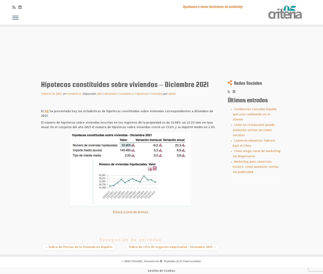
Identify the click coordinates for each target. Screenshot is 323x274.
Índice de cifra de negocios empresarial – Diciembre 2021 (172, 247)
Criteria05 (136, 261)
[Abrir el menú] (15, 18)
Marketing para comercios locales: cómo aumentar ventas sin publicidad (256, 167)
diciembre (111, 93)
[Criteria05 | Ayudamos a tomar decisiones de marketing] (285, 12)
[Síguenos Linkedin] (21, 7)
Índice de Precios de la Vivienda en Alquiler (78, 247)
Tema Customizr (192, 261)
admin (172, 93)
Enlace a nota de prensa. (131, 211)
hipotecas (142, 93)
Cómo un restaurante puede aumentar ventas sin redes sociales (254, 130)
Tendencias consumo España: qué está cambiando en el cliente (255, 114)
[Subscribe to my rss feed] (15, 7)
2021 (100, 93)
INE (46, 111)
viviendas (157, 93)
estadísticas (74, 93)
